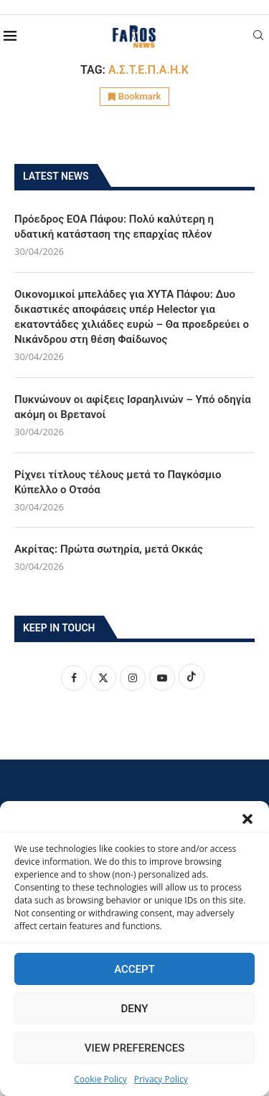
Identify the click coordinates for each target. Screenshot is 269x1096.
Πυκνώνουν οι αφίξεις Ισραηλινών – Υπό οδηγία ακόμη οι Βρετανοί (132, 407)
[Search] (258, 37)
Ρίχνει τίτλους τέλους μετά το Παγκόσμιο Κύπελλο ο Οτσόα (118, 482)
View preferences (134, 1048)
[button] (247, 819)
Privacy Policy (161, 1079)
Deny (134, 1008)
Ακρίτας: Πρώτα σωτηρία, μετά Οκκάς (108, 549)
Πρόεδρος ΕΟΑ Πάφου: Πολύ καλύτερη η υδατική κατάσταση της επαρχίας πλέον (114, 227)
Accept (134, 969)
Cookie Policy (100, 1079)
